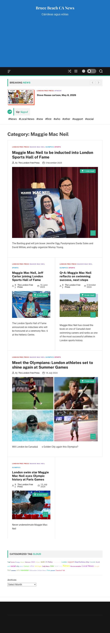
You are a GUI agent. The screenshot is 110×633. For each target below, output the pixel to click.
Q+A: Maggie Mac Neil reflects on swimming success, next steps (76, 276)
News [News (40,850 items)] (66, 566)
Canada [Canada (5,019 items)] (92, 562)
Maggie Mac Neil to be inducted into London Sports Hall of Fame (52, 154)
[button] (98, 82)
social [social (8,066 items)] (13, 566)
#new (40, 119)
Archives (11, 580)
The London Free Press (28, 163)
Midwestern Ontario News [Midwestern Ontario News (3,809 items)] (37, 570)
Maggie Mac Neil (37, 147)
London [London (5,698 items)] (64, 562)
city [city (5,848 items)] (17, 566)
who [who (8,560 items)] (18, 570)
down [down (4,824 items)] (22, 562)
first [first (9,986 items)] (9, 570)
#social (89, 119)
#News (12, 119)
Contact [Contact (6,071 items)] (26, 566)
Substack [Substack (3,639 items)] (28, 562)
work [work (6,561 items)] (43, 562)
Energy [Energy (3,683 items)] (17, 562)
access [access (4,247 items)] (13, 570)
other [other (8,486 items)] (32, 566)
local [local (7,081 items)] (56, 566)
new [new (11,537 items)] (52, 566)
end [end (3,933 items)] (8, 566)
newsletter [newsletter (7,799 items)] (25, 570)
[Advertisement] (55, 45)
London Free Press (45, 91)
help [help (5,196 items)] (60, 566)
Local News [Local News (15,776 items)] (88, 566)
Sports (57, 147)
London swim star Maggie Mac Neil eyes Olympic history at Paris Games (30, 476)
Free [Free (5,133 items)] (48, 570)
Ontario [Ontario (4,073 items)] (37, 562)
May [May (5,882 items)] (87, 562)
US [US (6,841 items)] (46, 562)
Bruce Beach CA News (55, 8)
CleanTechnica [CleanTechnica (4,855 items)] (80, 562)
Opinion (57, 91)
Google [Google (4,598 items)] (96, 566)
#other (66, 119)
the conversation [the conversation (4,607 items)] (76, 566)
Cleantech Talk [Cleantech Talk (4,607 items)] (60, 570)
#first (48, 119)
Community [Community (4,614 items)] (57, 562)
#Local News (27, 119)
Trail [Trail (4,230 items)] (8, 562)
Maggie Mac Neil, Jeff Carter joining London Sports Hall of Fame (27, 276)
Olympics (49, 147)
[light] (88, 71)
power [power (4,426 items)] (53, 570)
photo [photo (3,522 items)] (21, 566)
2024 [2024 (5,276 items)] (33, 562)
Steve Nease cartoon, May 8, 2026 (56, 95)
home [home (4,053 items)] (13, 562)
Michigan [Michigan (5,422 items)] (38, 566)
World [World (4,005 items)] (98, 562)
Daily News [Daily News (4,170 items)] (45, 566)
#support (78, 119)
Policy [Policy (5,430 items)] (50, 562)
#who (57, 119)
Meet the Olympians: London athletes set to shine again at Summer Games (52, 364)
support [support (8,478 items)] (71, 562)
